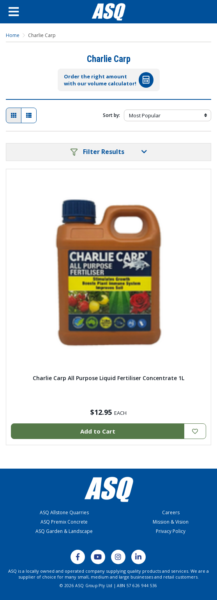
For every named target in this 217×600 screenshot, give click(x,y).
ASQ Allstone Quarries (64, 512)
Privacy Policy (170, 531)
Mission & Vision (171, 522)
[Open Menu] (25, 11)
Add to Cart (97, 431)
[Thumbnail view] (13, 115)
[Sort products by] (167, 115)
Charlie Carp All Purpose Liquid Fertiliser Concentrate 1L (108, 378)
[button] (108, 152)
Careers (171, 512)
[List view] (29, 115)
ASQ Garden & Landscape (64, 531)
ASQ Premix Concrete (64, 522)
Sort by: (111, 115)
